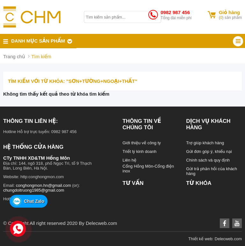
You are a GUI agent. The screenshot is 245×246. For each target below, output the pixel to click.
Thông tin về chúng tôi (141, 124)
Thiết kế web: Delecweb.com (215, 238)
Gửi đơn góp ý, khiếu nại (209, 151)
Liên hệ (129, 160)
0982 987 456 (175, 12)
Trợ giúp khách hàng (205, 142)
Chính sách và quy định (208, 160)
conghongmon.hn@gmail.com (43, 185)
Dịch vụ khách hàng (208, 124)
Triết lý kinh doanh (139, 151)
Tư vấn (133, 183)
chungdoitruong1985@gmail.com (33, 190)
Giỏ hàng (229, 12)
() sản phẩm (230, 17)
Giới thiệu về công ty (141, 142)
